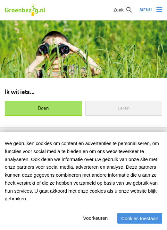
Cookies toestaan (139, 218)
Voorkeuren (95, 218)
